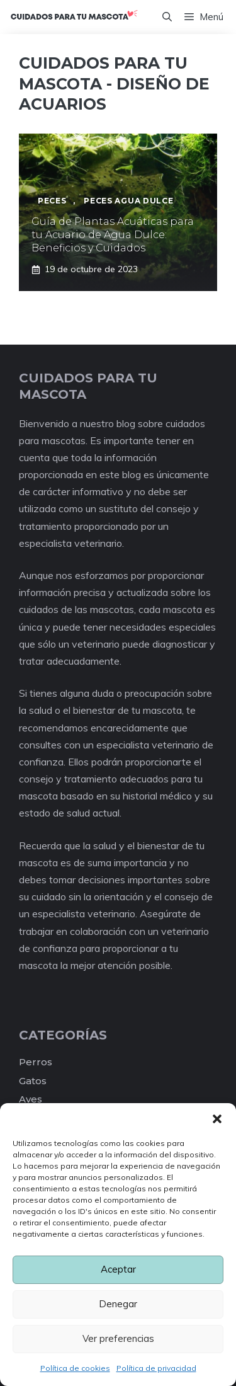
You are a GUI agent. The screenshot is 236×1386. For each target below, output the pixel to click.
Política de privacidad (156, 1368)
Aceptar (118, 1269)
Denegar (118, 1304)
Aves (30, 1099)
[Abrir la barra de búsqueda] (167, 17)
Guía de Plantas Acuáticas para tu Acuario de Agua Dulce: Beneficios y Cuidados (112, 234)
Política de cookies (75, 1368)
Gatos (33, 1081)
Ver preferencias (118, 1338)
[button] (217, 1119)
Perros (35, 1062)
